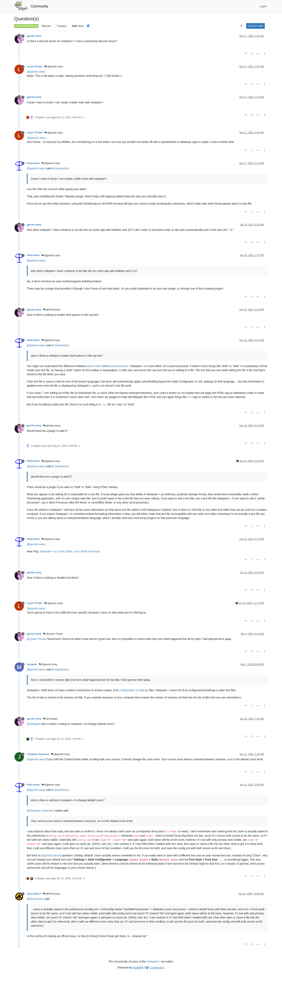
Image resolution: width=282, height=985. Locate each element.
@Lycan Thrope (53, 633)
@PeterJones (51, 309)
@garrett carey (53, 66)
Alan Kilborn (34, 893)
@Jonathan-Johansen (40, 810)
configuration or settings (133, 690)
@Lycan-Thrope (36, 638)
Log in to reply (255, 25)
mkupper (32, 664)
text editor (95, 366)
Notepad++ (153, 961)
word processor (119, 366)
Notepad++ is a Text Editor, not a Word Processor (70, 551)
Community (39, 6)
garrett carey (34, 36)
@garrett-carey (36, 71)
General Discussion (26, 26)
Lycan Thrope (34, 66)
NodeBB (138, 967)
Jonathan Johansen (38, 754)
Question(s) (62, 168)
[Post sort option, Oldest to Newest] (241, 26)
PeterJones (33, 163)
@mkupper (50, 718)
